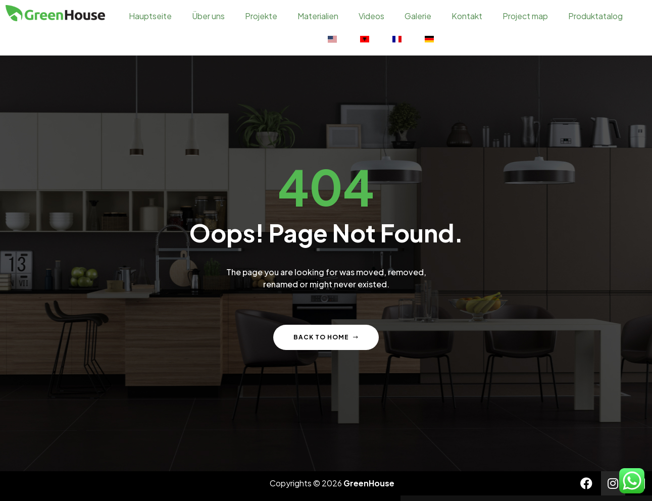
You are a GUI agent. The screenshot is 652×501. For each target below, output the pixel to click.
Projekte (261, 15)
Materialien (317, 15)
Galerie (418, 15)
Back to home (326, 334)
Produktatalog (595, 15)
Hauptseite (150, 15)
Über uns (208, 15)
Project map (525, 15)
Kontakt (467, 15)
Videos (371, 15)
